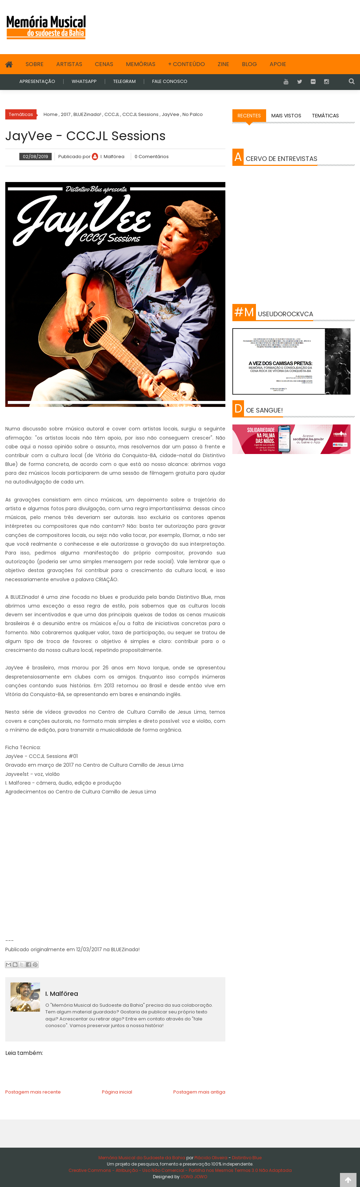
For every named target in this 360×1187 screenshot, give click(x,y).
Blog (249, 64)
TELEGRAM (124, 81)
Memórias (140, 64)
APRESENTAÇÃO (37, 81)
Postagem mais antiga (199, 1092)
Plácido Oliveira (210, 1158)
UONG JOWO (194, 1177)
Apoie (278, 64)
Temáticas (325, 115)
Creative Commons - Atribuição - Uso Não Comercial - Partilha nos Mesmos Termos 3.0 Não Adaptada (180, 1170)
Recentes (249, 115)
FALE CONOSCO (169, 81)
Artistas (69, 64)
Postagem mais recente (33, 1092)
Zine (223, 64)
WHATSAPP (84, 81)
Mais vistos (286, 115)
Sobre (35, 64)
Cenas (104, 64)
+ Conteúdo (186, 64)
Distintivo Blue (247, 1158)
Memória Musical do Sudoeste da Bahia (142, 1158)
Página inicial (117, 1092)
